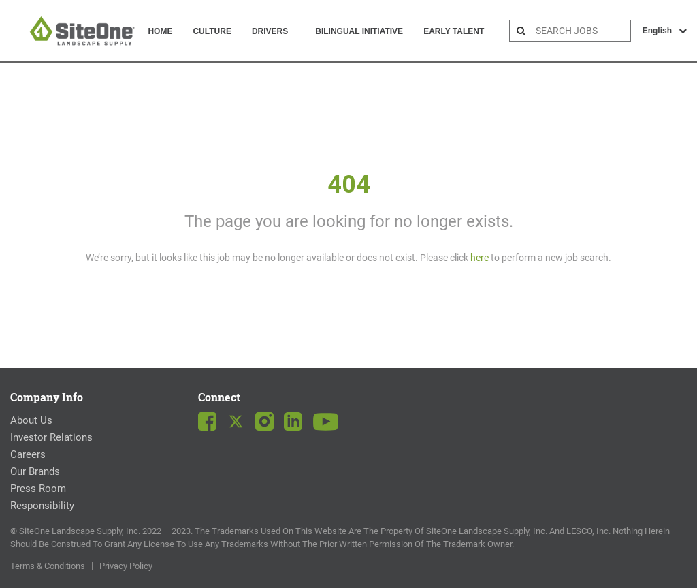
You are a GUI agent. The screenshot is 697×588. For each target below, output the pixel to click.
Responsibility (42, 505)
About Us (31, 420)
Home (160, 31)
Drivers (270, 31)
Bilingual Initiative (359, 31)
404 (348, 184)
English (665, 30)
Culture (212, 31)
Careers (28, 454)
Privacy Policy (125, 566)
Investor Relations (51, 437)
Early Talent (453, 31)
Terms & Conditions (47, 566)
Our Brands (35, 471)
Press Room (38, 488)
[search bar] (581, 30)
